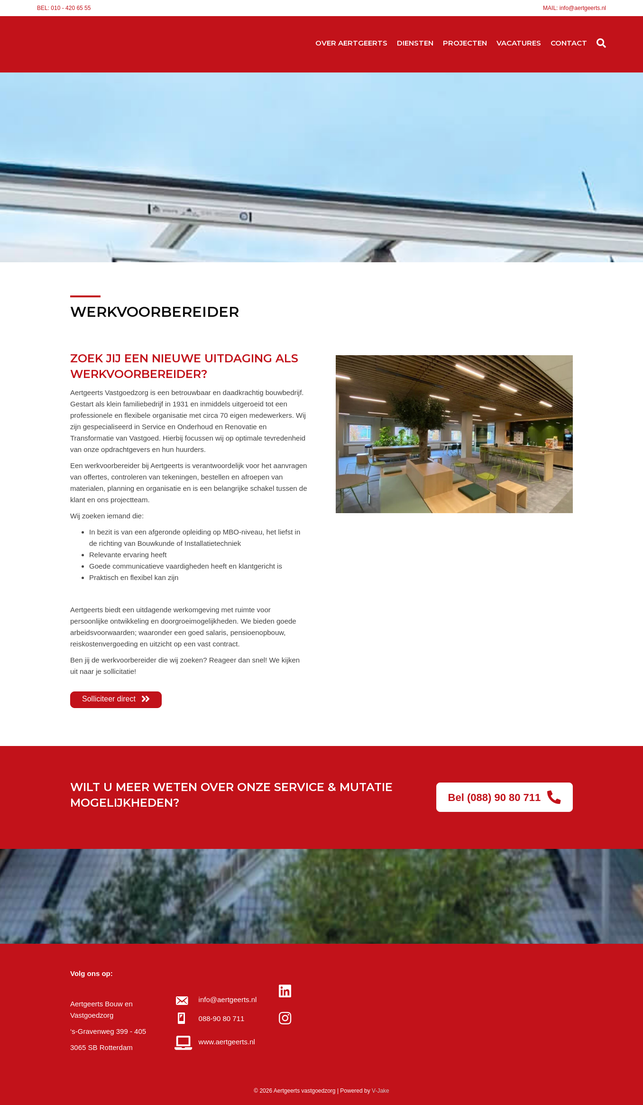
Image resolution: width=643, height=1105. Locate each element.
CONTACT (569, 42)
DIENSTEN (415, 42)
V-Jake (380, 1090)
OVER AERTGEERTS (351, 42)
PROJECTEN (465, 42)
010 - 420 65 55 (71, 8)
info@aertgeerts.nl (583, 8)
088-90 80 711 (222, 1018)
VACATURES (518, 42)
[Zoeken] (599, 43)
